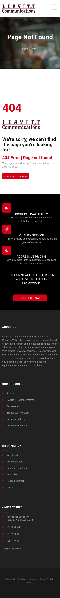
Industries (9, 474)
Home (25, 48)
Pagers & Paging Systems (18, 400)
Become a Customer (15, 468)
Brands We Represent (15, 412)
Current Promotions (14, 425)
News (7, 487)
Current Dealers (12, 461)
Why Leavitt (10, 455)
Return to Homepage (15, 176)
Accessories (10, 406)
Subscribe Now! (30, 298)
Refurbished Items (14, 419)
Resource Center (13, 480)
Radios (8, 393)
